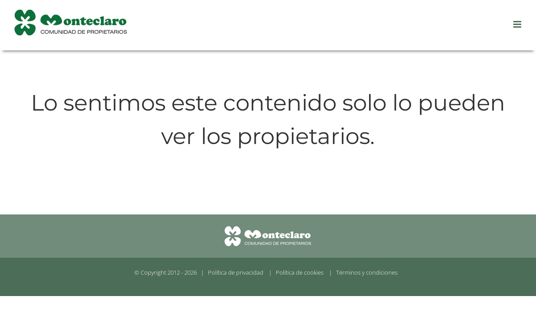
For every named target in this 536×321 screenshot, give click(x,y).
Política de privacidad (235, 272)
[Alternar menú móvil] (518, 24)
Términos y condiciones (367, 272)
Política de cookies (300, 272)
